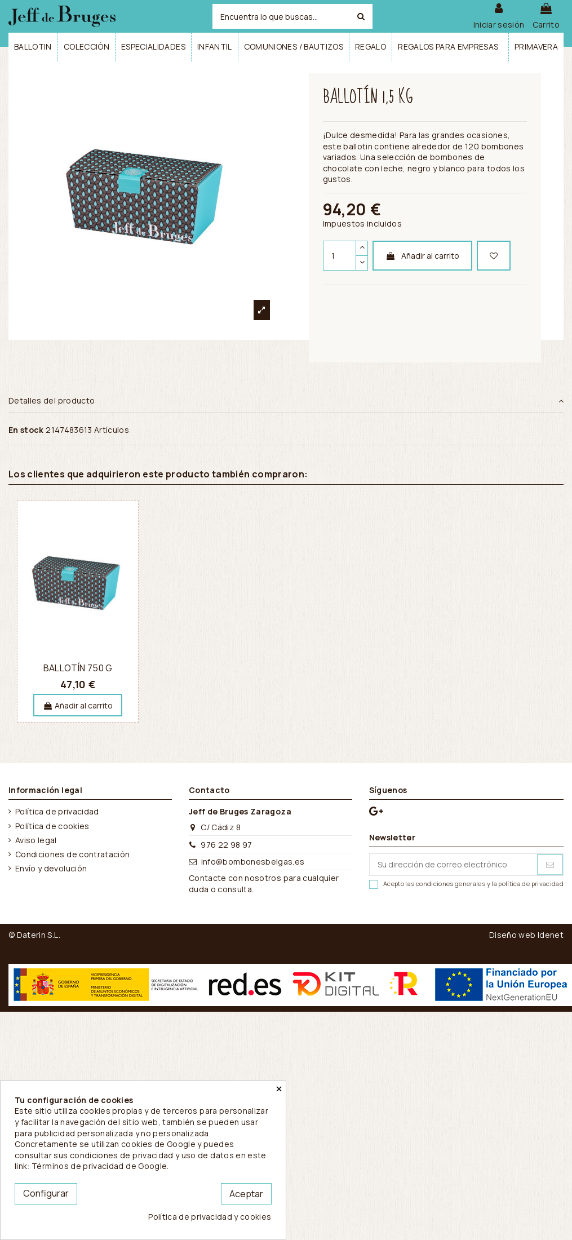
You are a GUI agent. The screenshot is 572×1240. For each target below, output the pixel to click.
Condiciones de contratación (72, 854)
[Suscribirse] (550, 864)
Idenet (551, 934)
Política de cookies (52, 826)
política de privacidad (531, 883)
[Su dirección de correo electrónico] (453, 864)
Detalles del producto (286, 400)
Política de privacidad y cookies (209, 1216)
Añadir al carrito (422, 255)
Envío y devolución (51, 868)
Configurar (46, 1193)
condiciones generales (450, 883)
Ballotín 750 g (78, 668)
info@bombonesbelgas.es (253, 861)
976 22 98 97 (226, 844)
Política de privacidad (57, 811)
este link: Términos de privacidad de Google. (141, 1161)
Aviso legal (36, 840)
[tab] (286, 402)
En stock (26, 429)
